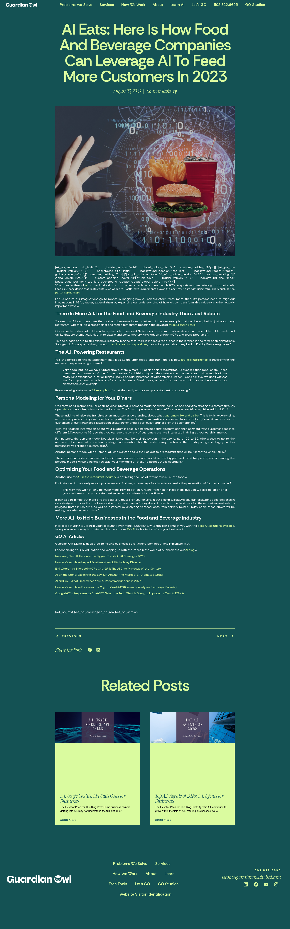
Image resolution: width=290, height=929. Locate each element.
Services (107, 4)
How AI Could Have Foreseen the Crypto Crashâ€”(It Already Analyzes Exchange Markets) (116, 587)
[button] (90, 650)
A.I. (87, 285)
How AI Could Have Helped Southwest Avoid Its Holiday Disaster (98, 562)
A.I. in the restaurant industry (96, 477)
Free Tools (118, 884)
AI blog (190, 550)
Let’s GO (199, 4)
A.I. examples (100, 390)
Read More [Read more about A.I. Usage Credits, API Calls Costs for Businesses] (68, 819)
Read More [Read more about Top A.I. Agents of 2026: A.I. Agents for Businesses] (163, 819)
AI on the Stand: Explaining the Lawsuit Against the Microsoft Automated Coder (109, 575)
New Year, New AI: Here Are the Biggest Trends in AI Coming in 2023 (100, 556)
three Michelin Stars (181, 325)
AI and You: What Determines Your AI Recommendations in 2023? (99, 581)
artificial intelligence (194, 360)
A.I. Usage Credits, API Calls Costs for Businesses (92, 799)
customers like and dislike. (181, 415)
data (66, 409)
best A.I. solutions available (216, 526)
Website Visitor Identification (145, 894)
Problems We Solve (76, 4)
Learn (170, 873)
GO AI (131, 529)
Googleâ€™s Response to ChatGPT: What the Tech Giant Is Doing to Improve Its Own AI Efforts (120, 593)
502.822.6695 (226, 4)
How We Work (133, 4)
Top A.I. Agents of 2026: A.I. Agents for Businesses (189, 799)
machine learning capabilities (128, 344)
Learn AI (177, 4)
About (158, 4)
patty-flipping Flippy (67, 292)
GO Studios (255, 4)
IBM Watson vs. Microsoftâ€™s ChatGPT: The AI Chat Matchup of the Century (108, 569)
